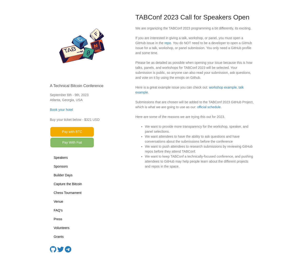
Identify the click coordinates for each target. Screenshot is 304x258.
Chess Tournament (67, 193)
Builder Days (63, 175)
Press (58, 219)
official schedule (209, 107)
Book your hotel (61, 110)
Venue (58, 201)
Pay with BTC (72, 132)
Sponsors (61, 166)
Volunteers (61, 228)
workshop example (223, 87)
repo (167, 43)
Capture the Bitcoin (68, 184)
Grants (59, 237)
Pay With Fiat (72, 142)
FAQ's (58, 210)
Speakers (61, 157)
